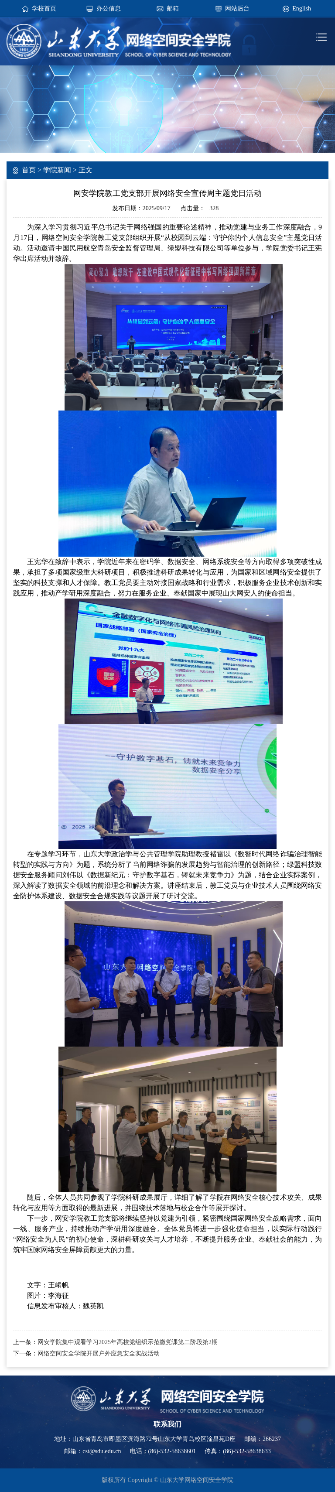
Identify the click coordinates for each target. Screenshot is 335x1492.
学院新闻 (57, 170)
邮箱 (173, 8)
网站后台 (237, 8)
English (301, 8)
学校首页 (44, 8)
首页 (29, 170)
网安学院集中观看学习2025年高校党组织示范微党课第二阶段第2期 (128, 1342)
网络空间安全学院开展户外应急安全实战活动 (99, 1353)
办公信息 (108, 8)
